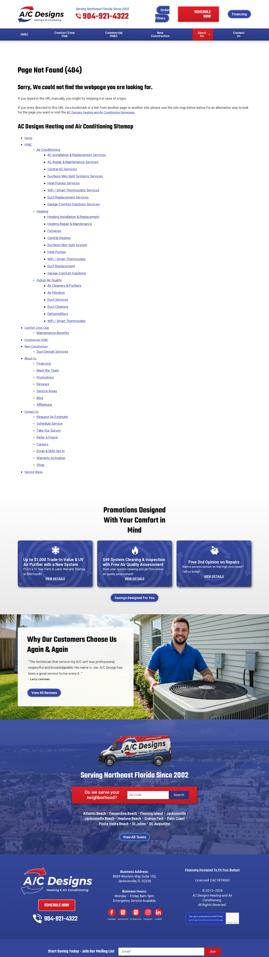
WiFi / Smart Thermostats (68, 248)
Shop (40, 437)
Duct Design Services (52, 332)
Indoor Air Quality (49, 267)
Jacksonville (176, 789)
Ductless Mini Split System (69, 235)
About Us (31, 338)
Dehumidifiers (59, 297)
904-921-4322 (106, 17)
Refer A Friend (47, 412)
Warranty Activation (51, 431)
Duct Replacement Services (69, 192)
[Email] (169, 927)
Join (212, 927)
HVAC (28, 144)
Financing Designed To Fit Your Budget (212, 846)
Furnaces (56, 222)
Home (29, 137)
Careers (42, 418)
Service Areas (47, 369)
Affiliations (44, 381)
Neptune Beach (129, 794)
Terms (235, 898)
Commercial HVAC (38, 321)
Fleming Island (151, 789)
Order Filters (162, 14)
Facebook (111, 888)
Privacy (230, 898)
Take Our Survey (49, 405)
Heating (42, 204)
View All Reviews (44, 669)
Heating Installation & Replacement (75, 209)
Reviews (43, 362)
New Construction (38, 327)
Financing (239, 14)
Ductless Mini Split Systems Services (76, 173)
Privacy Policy (202, 895)
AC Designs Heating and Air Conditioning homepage (105, 112)
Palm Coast (176, 794)
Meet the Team (48, 349)
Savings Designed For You (134, 574)
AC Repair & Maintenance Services (74, 160)
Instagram (148, 888)
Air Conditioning (48, 149)
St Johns (139, 800)
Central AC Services (63, 166)
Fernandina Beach (123, 789)
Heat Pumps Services (65, 179)
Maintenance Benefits (53, 315)
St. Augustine (159, 800)
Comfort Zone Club (38, 310)
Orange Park (154, 794)
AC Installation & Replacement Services (78, 153)
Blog (40, 375)
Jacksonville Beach (99, 794)
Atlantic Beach (94, 789)
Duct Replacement (62, 254)
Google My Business (123, 888)
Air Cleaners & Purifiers (66, 272)
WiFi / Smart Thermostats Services (75, 185)
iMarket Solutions (112, 945)
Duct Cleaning (59, 291)
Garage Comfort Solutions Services (75, 198)
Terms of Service (214, 895)
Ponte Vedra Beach (114, 800)
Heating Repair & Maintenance (71, 216)
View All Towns (134, 813)
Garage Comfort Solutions (68, 260)
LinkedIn (158, 888)
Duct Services (59, 284)
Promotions (45, 356)
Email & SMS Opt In (51, 424)
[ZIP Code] (148, 771)
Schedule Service (50, 399)
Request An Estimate (52, 392)
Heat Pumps (58, 241)
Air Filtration (57, 278)
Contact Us (32, 388)
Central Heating (60, 228)
